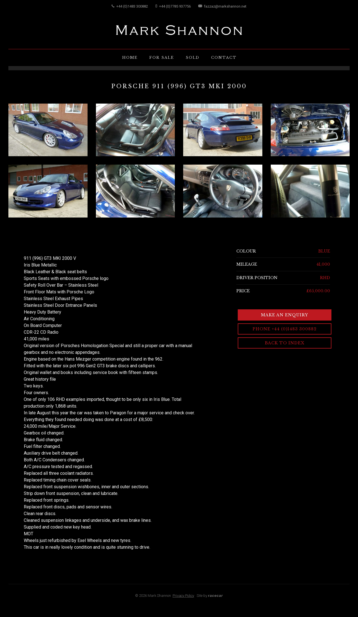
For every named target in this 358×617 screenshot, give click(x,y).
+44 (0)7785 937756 (173, 6)
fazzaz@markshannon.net (222, 6)
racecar (215, 595)
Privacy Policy (183, 595)
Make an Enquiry (284, 314)
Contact (224, 57)
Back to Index (284, 342)
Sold (192, 57)
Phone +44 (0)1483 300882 (285, 328)
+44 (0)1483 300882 (130, 6)
